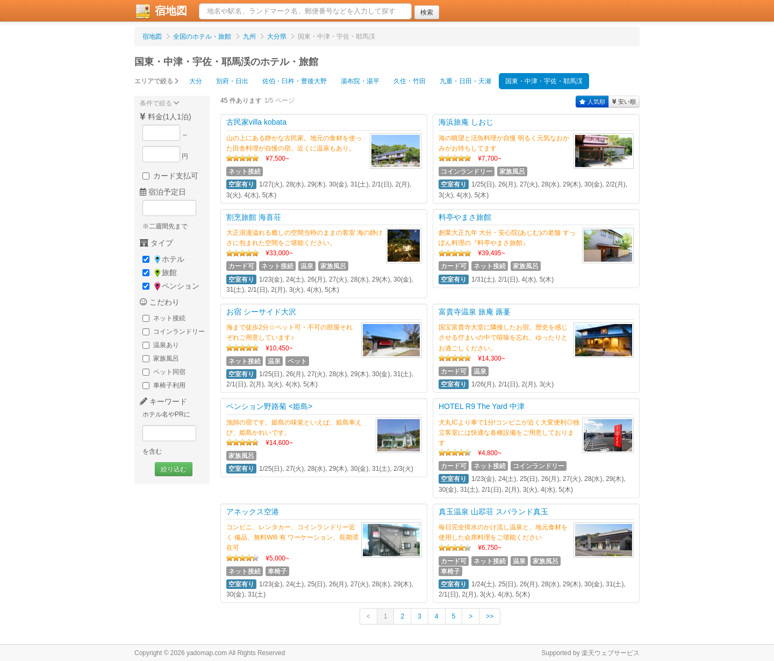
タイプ (156, 243)
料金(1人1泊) (165, 116)
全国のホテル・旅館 (202, 36)
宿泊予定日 (163, 192)
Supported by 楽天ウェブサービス (590, 653)
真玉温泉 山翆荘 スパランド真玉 (493, 511)
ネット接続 (163, 318)
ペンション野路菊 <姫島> (269, 406)
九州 (249, 36)
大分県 (276, 36)
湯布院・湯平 (360, 81)
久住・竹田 (409, 81)
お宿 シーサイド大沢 (261, 311)
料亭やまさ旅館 (465, 217)
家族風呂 (160, 358)
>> (489, 616)
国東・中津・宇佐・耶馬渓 (544, 81)
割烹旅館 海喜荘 (253, 217)
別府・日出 (232, 81)
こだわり (160, 302)
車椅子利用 (163, 385)
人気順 (592, 101)
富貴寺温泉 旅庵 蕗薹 (475, 311)
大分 (195, 81)
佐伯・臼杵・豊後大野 (294, 81)
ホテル (163, 259)
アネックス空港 (252, 511)
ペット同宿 (163, 372)
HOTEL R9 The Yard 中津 (482, 406)
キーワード (163, 401)
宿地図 (160, 11)
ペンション (170, 286)
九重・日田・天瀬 (465, 81)
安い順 (624, 101)
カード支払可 (170, 175)
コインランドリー (173, 331)
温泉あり (160, 345)
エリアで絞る (156, 81)
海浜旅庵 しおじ (466, 122)
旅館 (159, 272)
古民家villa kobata (256, 122)
